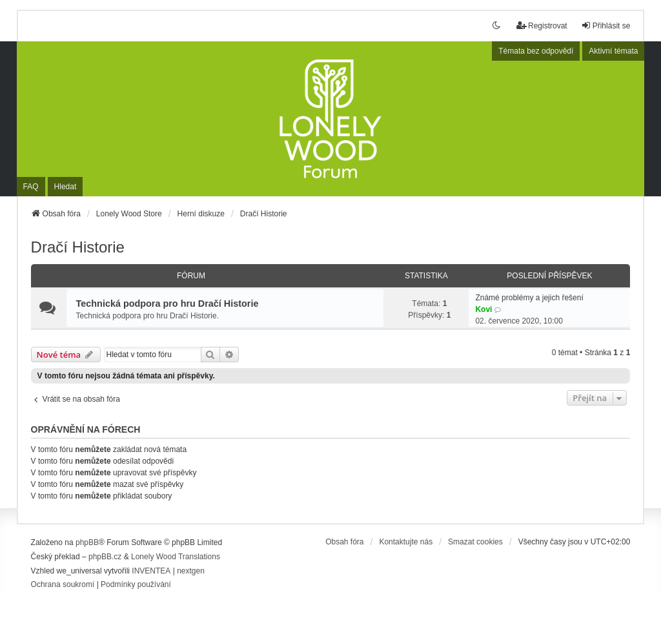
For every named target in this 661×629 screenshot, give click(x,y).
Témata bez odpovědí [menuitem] (535, 51)
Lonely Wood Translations (175, 556)
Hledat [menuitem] (65, 186)
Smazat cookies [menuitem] (475, 541)
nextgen (191, 570)
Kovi (483, 309)
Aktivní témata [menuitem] (613, 51)
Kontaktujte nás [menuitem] (405, 541)
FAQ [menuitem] (31, 186)
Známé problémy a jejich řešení (529, 297)
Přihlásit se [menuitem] (606, 25)
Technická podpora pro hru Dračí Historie (167, 303)
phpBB (87, 542)
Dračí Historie (78, 247)
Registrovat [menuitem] (541, 25)
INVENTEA (151, 570)
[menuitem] (63, 585)
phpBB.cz (104, 556)
